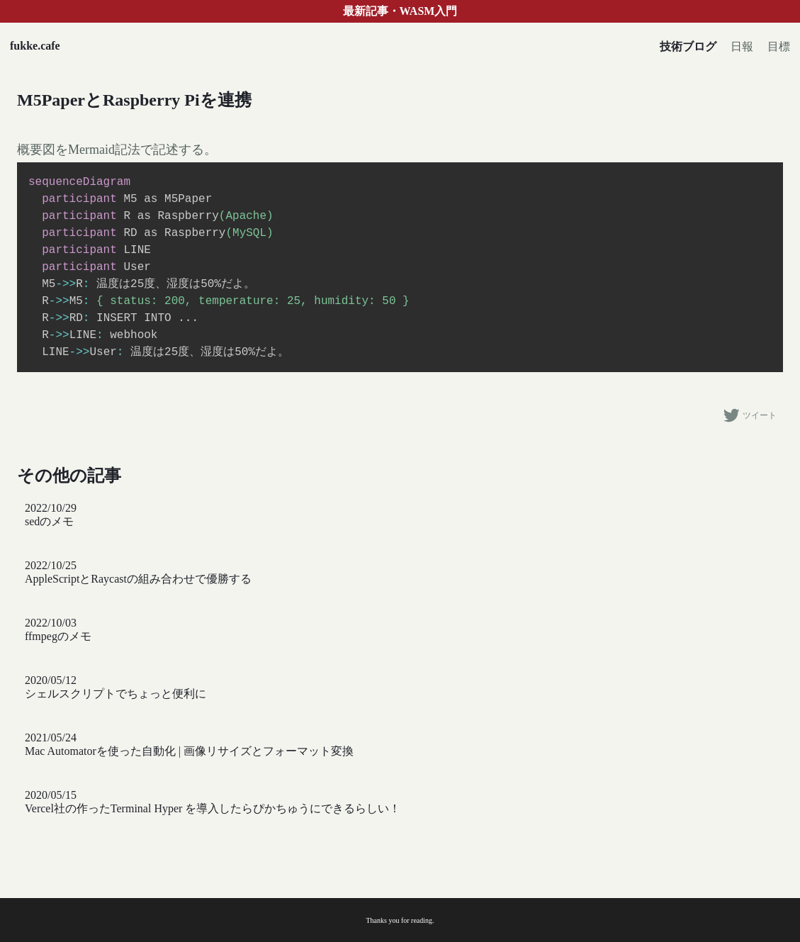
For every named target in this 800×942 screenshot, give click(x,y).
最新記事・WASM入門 (400, 11)
